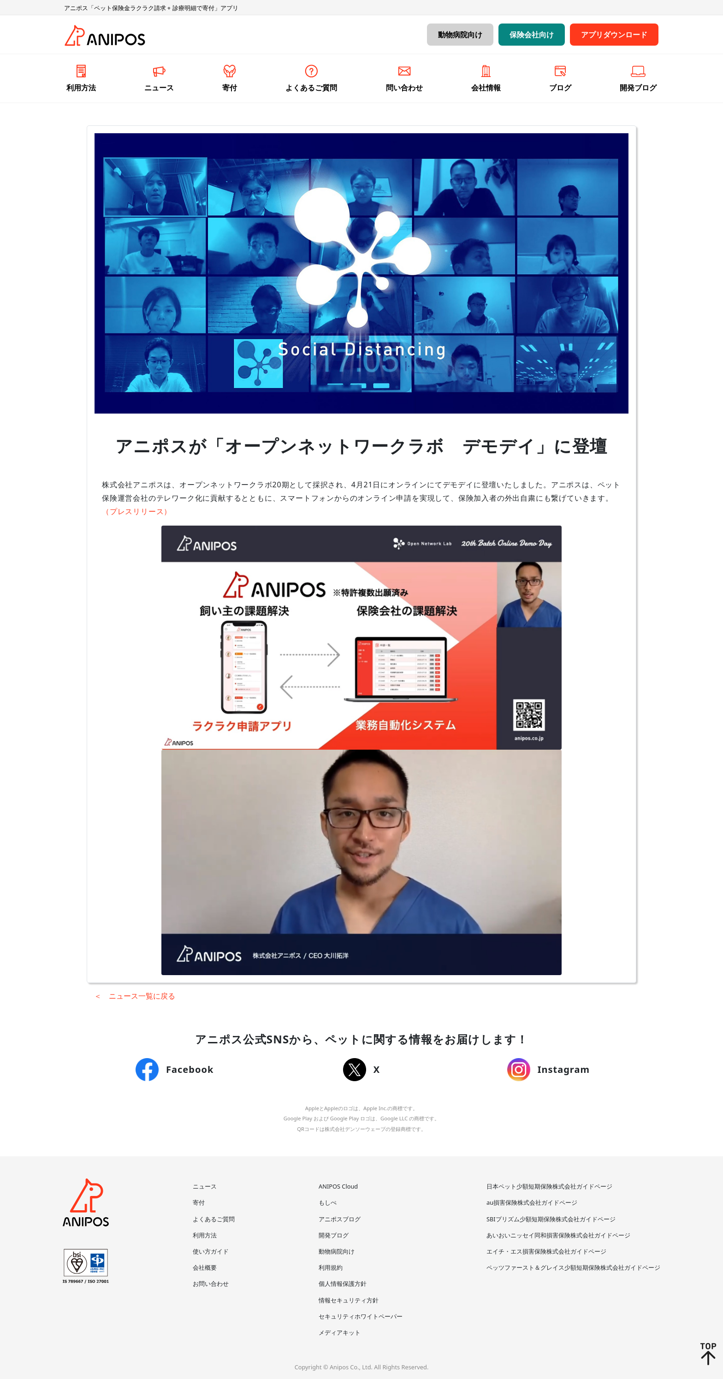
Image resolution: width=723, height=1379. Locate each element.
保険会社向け (532, 35)
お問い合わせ (211, 1283)
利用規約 (331, 1267)
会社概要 (205, 1267)
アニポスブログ (340, 1219)
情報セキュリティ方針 (349, 1300)
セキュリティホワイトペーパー (361, 1316)
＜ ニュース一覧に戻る (134, 996)
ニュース (205, 1186)
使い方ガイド (211, 1251)
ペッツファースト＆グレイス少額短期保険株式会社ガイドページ (573, 1267)
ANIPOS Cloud (338, 1186)
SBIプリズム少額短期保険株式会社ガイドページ (551, 1219)
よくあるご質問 (214, 1219)
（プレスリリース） (137, 511)
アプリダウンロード (614, 35)
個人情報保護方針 (343, 1283)
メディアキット (340, 1332)
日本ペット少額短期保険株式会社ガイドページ (549, 1186)
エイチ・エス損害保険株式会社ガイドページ (546, 1251)
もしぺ (328, 1202)
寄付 (199, 1202)
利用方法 (205, 1235)
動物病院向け (460, 35)
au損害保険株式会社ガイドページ (531, 1202)
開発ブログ (334, 1235)
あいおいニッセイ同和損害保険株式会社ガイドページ (558, 1235)
